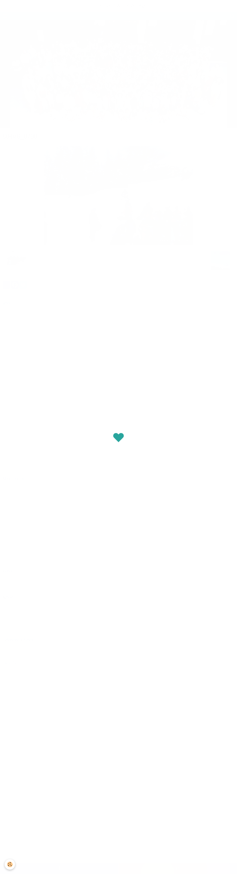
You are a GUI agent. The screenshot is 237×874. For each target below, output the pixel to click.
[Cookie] (10, 864)
